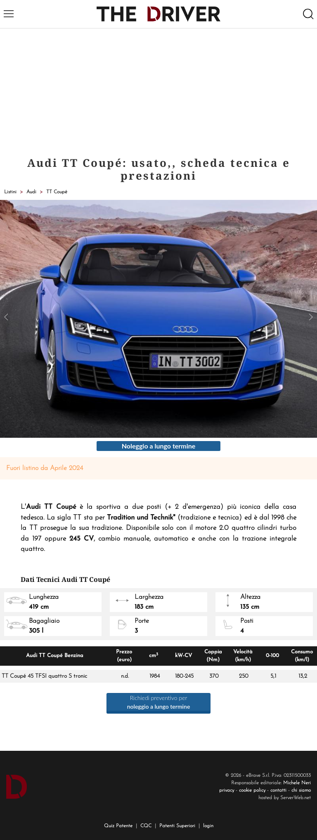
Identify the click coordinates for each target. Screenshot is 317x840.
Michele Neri (297, 783)
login (208, 825)
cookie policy (252, 790)
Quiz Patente (118, 825)
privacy (226, 790)
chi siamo (301, 790)
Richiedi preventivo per (158, 702)
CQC (145, 825)
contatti (278, 790)
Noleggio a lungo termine (159, 446)
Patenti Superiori (177, 825)
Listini (10, 192)
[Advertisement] (158, 90)
